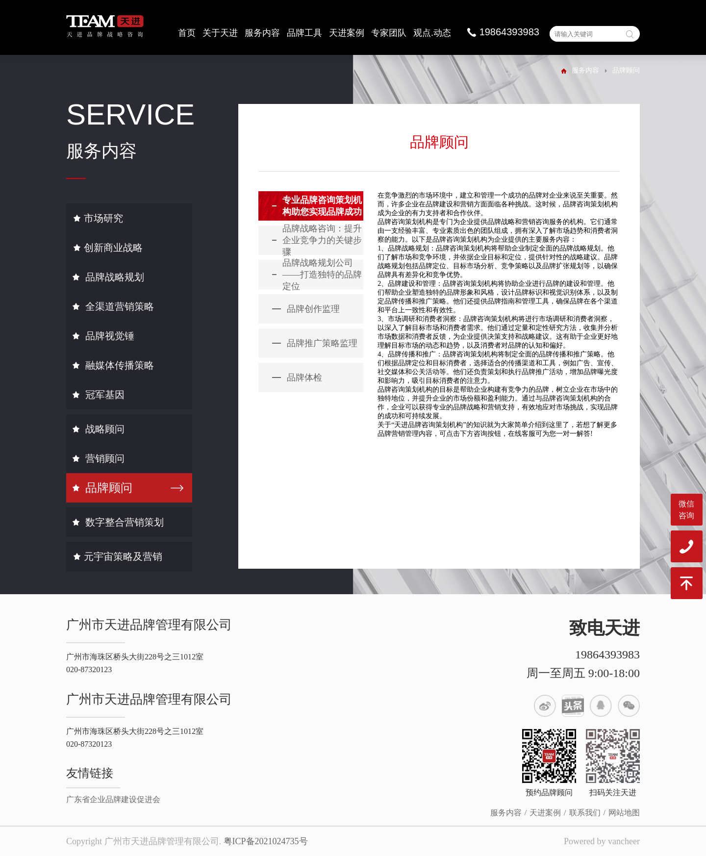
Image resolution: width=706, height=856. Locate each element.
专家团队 (388, 33)
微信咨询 (686, 510)
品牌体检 (304, 377)
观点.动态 (432, 33)
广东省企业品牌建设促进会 (113, 799)
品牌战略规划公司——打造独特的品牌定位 (322, 274)
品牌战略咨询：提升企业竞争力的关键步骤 (322, 240)
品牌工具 (304, 33)
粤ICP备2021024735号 (266, 841)
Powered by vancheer (602, 841)
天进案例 (346, 33)
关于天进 (220, 33)
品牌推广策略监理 (322, 343)
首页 (187, 33)
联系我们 (585, 812)
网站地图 (624, 812)
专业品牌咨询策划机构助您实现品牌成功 (322, 206)
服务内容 (262, 33)
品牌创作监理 (313, 309)
